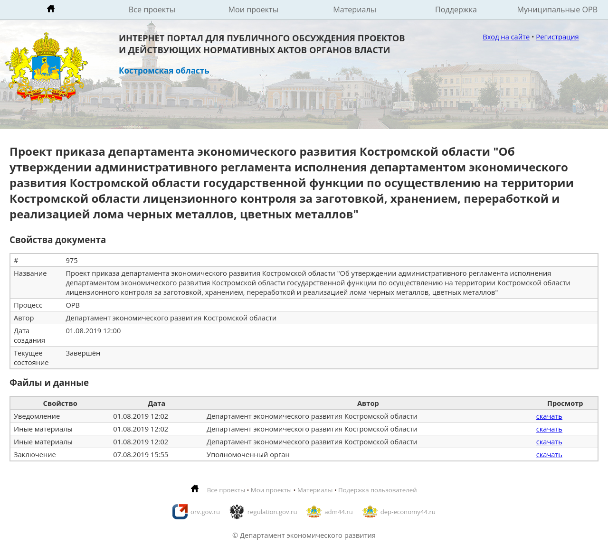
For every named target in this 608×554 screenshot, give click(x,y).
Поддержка (456, 9)
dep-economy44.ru (408, 511)
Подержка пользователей (377, 490)
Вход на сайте (506, 36)
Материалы (354, 9)
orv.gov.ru (205, 511)
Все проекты (152, 9)
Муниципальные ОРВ (557, 9)
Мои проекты (253, 9)
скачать (549, 416)
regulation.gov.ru (272, 511)
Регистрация (557, 36)
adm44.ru (338, 511)
